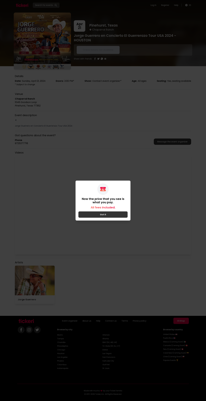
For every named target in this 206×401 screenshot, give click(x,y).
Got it (103, 214)
